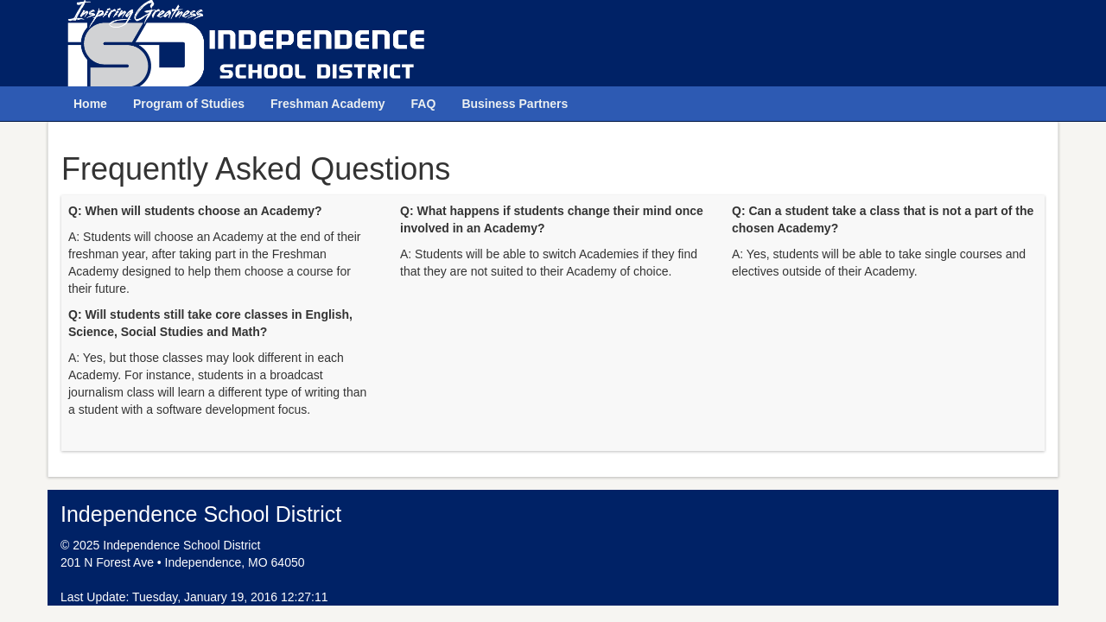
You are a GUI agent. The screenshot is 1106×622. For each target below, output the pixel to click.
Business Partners (514, 104)
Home (90, 104)
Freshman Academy (327, 104)
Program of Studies (189, 104)
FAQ (423, 104)
